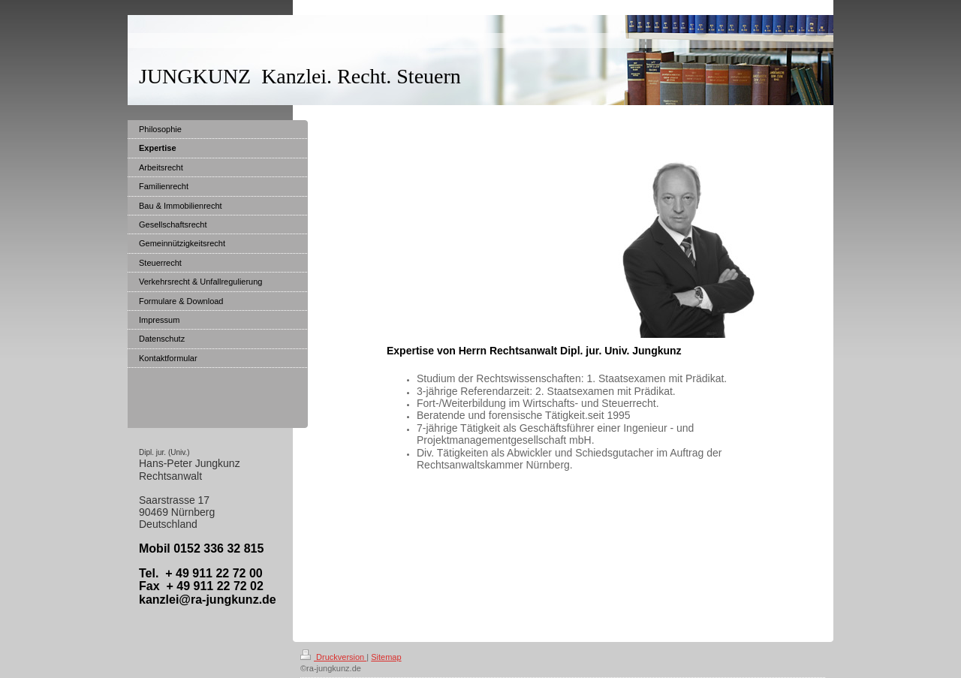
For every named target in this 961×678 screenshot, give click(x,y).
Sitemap (386, 656)
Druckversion (333, 656)
